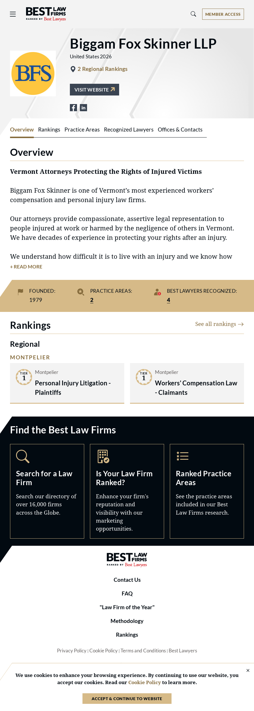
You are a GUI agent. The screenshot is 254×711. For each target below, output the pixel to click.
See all (219, 323)
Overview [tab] (22, 129)
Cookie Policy (103, 651)
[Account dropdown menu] (223, 14)
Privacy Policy (71, 651)
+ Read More (26, 267)
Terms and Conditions (143, 651)
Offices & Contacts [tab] (180, 129)
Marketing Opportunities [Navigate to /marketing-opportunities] (127, 491)
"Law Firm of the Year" (127, 607)
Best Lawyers (183, 651)
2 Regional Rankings (102, 69)
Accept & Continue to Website (127, 698)
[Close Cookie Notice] (244, 671)
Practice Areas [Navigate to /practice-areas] (207, 491)
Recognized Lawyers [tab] (128, 129)
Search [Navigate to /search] (47, 491)
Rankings (127, 635)
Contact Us (127, 580)
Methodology (127, 621)
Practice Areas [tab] (82, 129)
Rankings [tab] (49, 129)
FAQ (127, 593)
